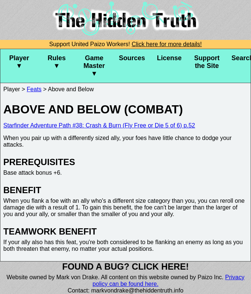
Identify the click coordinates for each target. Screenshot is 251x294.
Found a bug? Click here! (125, 266)
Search (241, 58)
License (169, 58)
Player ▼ (19, 61)
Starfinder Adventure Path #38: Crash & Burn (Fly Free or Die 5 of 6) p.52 (99, 125)
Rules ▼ (57, 61)
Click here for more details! (167, 44)
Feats (34, 89)
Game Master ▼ (94, 65)
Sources (132, 58)
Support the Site (207, 61)
